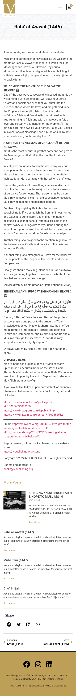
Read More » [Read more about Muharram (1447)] (9, 578)
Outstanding (60, 686)
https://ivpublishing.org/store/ (22, 451)
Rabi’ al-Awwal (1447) (18, 532)
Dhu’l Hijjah (11, 588)
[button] (60, 7)
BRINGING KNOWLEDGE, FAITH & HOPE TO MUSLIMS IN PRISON (50, 496)
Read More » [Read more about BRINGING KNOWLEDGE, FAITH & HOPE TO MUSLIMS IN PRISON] (34, 522)
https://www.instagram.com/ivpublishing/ (29, 410)
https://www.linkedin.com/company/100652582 (33, 414)
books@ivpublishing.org (18, 469)
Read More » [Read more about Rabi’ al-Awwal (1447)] (9, 550)
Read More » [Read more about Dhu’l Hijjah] (9, 603)
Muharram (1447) (15, 560)
